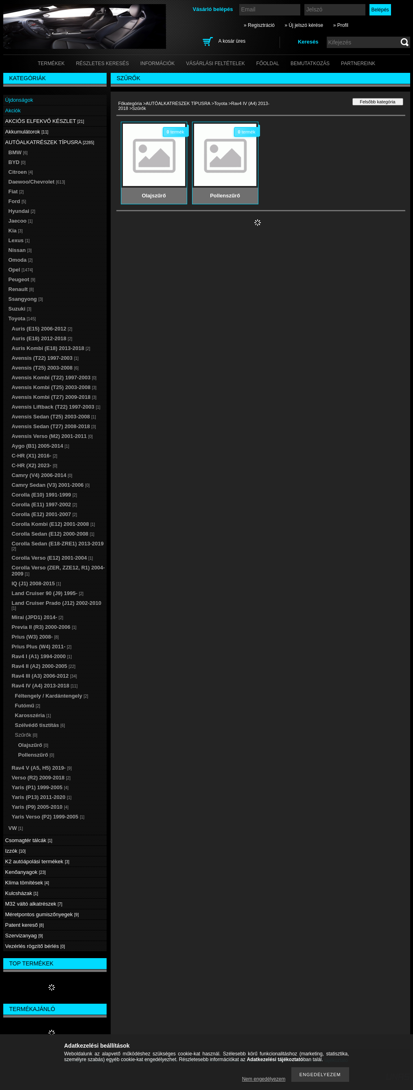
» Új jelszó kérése (303, 25)
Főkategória (130, 103)
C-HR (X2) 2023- (34, 465)
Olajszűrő (33, 745)
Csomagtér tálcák (28, 840)
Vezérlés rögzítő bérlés (35, 946)
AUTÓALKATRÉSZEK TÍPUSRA (178, 103)
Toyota (220, 103)
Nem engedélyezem (264, 1079)
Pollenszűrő (36, 755)
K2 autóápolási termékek (37, 861)
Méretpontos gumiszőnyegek (42, 914)
